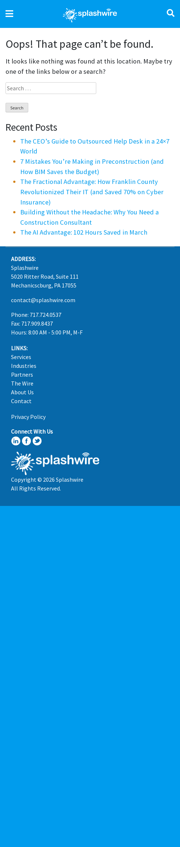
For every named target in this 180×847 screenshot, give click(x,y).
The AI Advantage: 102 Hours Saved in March (83, 232)
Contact (21, 401)
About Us (22, 392)
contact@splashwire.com (43, 300)
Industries (23, 365)
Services (21, 357)
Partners (22, 374)
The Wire (22, 383)
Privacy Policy (28, 416)
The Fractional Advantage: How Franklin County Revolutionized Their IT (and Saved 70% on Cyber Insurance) (91, 191)
